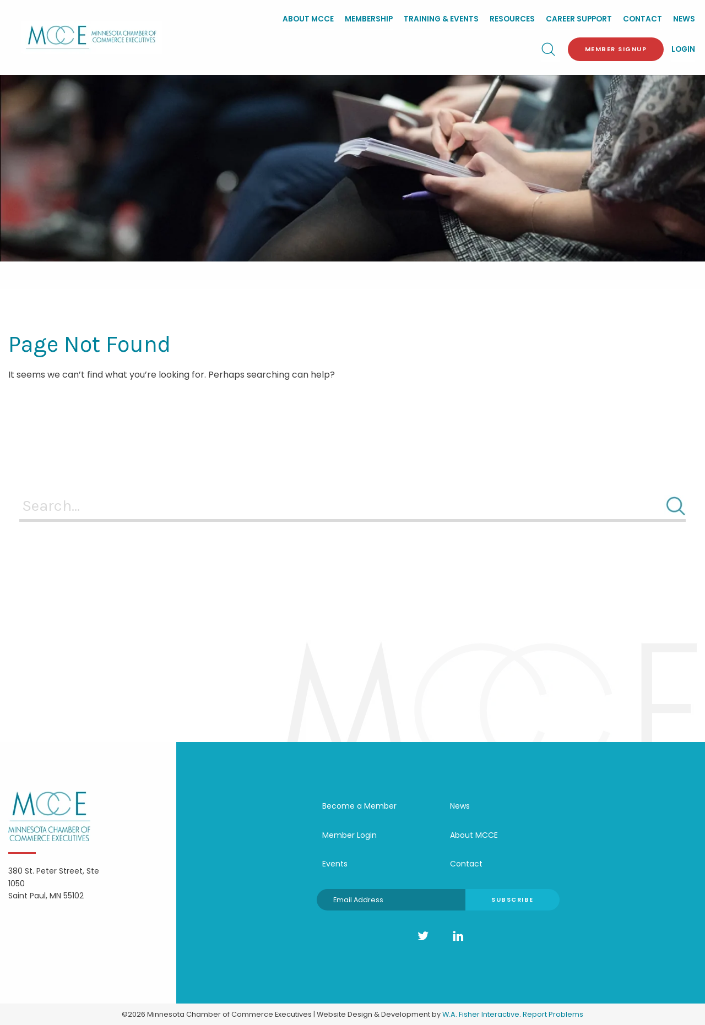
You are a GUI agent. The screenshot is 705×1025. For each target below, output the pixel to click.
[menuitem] (308, 20)
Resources (512, 19)
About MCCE (308, 19)
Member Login (349, 835)
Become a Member (359, 805)
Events (335, 863)
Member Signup (616, 49)
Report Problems (553, 1014)
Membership (369, 19)
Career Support (579, 19)
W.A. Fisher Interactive (480, 1014)
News (684, 19)
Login (683, 49)
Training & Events (441, 19)
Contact (642, 19)
